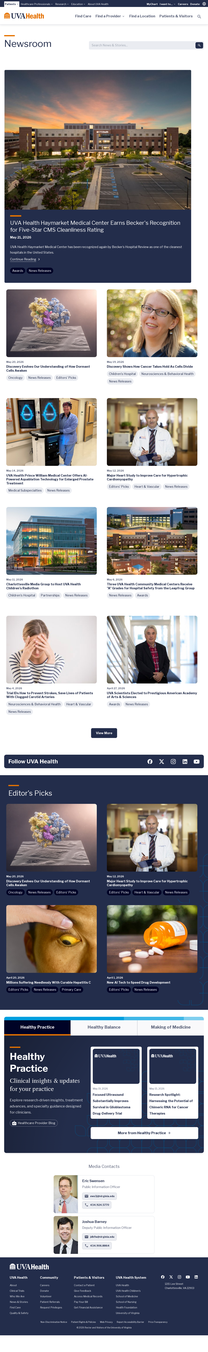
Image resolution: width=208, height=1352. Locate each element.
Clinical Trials (17, 1290)
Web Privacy (106, 1322)
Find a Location (142, 16)
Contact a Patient (84, 1285)
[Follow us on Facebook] (150, 762)
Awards (17, 271)
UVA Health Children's (128, 1290)
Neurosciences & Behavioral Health (167, 374)
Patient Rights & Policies (83, 1322)
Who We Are (17, 1296)
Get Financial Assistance (88, 1307)
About (13, 1285)
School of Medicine (127, 1296)
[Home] (24, 16)
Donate (195, 4)
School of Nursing (126, 1301)
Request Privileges (51, 1307)
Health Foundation (126, 1307)
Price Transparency (157, 1322)
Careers (183, 4)
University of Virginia (127, 1313)
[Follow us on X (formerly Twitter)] (162, 762)
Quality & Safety (19, 1313)
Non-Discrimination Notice (54, 1322)
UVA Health (122, 1285)
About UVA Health (98, 4)
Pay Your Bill (81, 1301)
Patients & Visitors (176, 16)
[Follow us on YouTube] (197, 762)
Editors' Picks (66, 378)
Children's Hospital (122, 374)
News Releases (40, 271)
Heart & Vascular (146, 486)
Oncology (15, 378)
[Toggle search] (199, 16)
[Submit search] (199, 45)
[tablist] (104, 1028)
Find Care (83, 16)
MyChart (152, 4)
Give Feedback (82, 1290)
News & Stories (19, 1301)
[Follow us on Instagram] (173, 762)
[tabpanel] (104, 1094)
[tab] (37, 1028)
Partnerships (50, 595)
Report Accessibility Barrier (130, 1322)
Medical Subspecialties (25, 490)
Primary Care (71, 989)
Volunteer (46, 1296)
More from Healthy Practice (144, 1133)
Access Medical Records (88, 1296)
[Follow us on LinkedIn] (185, 762)
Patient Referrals (50, 1301)
